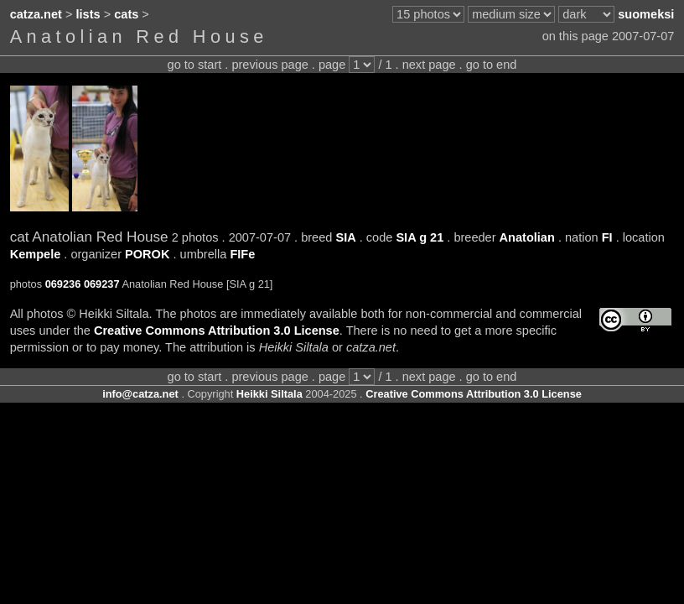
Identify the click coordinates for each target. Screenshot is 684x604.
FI (607, 237)
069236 (63, 284)
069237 (102, 284)
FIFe (242, 254)
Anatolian (527, 237)
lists (88, 14)
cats (126, 14)
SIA (345, 237)
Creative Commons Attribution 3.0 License (216, 330)
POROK (147, 254)
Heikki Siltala (269, 394)
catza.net (36, 14)
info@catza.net (140, 394)
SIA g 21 (419, 237)
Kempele (35, 254)
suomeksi (646, 14)
